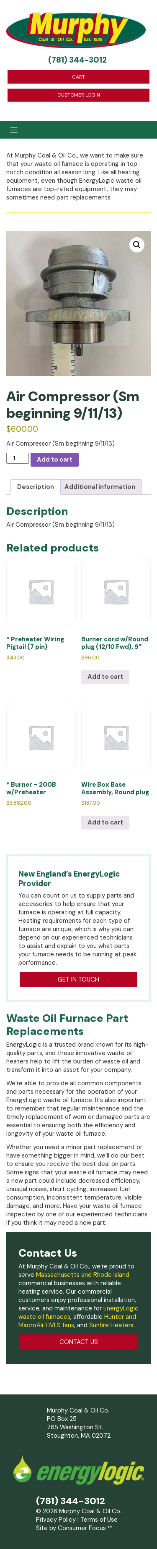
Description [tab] (35, 487)
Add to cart (54, 459)
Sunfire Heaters (111, 1325)
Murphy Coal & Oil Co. (90, 1511)
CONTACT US (78, 1342)
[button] (136, 244)
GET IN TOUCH (78, 979)
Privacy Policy (56, 1519)
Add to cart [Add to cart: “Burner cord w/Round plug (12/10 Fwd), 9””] (105, 676)
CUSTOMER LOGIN (78, 95)
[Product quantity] (17, 458)
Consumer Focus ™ (85, 1528)
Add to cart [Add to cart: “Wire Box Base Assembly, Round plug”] (105, 822)
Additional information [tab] (99, 487)
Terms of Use (99, 1519)
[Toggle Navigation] (78, 129)
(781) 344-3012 (77, 60)
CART (78, 77)
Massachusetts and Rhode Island (82, 1275)
